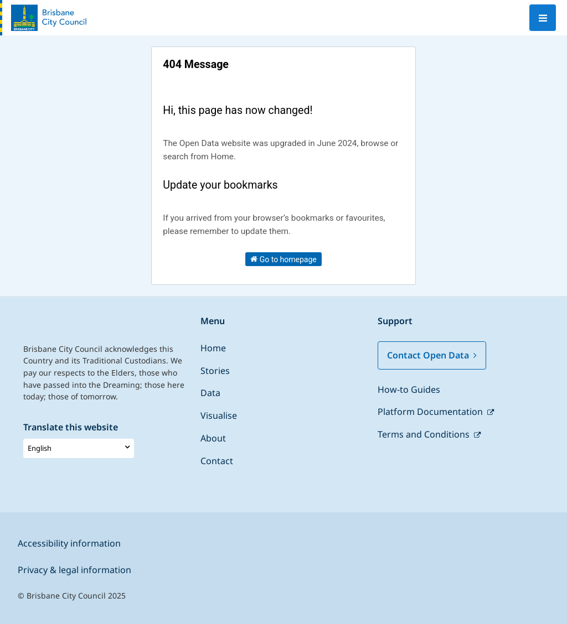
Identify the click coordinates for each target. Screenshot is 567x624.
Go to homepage (283, 258)
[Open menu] (542, 17)
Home (213, 348)
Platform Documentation (431, 411)
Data (210, 393)
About (213, 438)
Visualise (218, 415)
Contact (216, 461)
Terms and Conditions (425, 434)
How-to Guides (409, 389)
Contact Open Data (432, 355)
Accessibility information (69, 543)
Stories (215, 371)
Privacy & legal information (74, 570)
